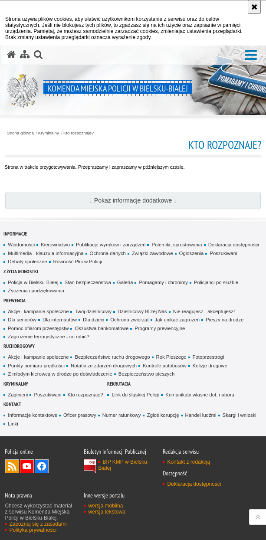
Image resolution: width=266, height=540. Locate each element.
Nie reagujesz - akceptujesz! (204, 311)
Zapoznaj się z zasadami (37, 524)
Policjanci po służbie (216, 282)
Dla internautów (60, 319)
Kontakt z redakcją (188, 462)
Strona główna (20, 133)
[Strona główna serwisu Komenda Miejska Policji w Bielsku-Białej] (11, 54)
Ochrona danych (108, 253)
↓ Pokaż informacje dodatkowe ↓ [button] (133, 200)
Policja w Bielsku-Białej (33, 282)
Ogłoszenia (191, 253)
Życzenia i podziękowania (36, 290)
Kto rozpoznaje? (78, 133)
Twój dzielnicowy (93, 311)
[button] (251, 55)
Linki (13, 423)
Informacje (15, 233)
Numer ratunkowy (121, 415)
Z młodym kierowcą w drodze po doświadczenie (60, 373)
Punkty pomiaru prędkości (36, 365)
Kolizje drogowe (210, 365)
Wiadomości (21, 244)
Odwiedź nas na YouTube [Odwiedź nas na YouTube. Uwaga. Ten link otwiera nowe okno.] (27, 466)
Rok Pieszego (171, 357)
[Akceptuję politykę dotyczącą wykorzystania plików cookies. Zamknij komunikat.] (254, 7)
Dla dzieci (93, 319)
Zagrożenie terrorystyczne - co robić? (48, 336)
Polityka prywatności (32, 530)
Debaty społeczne (27, 261)
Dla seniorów (22, 319)
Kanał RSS (12, 466)
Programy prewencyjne (160, 328)
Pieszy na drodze (224, 319)
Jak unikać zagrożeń (177, 319)
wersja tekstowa (106, 512)
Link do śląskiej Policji (135, 394)
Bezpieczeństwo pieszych (146, 373)
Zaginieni (18, 394)
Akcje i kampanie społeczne (38, 311)
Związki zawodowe (152, 253)
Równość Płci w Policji (77, 261)
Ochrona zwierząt (129, 319)
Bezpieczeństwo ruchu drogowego (112, 357)
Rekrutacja (119, 383)
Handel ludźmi (201, 415)
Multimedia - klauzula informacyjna (45, 253)
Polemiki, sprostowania (176, 244)
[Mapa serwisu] (25, 54)
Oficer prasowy (79, 415)
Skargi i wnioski (239, 415)
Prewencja (14, 300)
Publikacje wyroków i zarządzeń (110, 244)
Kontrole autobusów (164, 365)
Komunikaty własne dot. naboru (199, 394)
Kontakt (12, 404)
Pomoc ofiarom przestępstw (38, 328)
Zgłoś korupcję (163, 415)
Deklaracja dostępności (233, 244)
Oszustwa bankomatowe (101, 328)
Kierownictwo (55, 244)
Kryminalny (48, 133)
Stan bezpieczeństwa (87, 282)
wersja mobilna (105, 506)
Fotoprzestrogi (208, 357)
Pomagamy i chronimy (163, 282)
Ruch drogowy (19, 346)
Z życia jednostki (20, 271)
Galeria (125, 282)
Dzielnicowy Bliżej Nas (142, 311)
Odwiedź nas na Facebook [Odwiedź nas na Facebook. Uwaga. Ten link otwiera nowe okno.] (42, 466)
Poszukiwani (223, 253)
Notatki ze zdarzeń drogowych (104, 365)
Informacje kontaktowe (32, 415)
